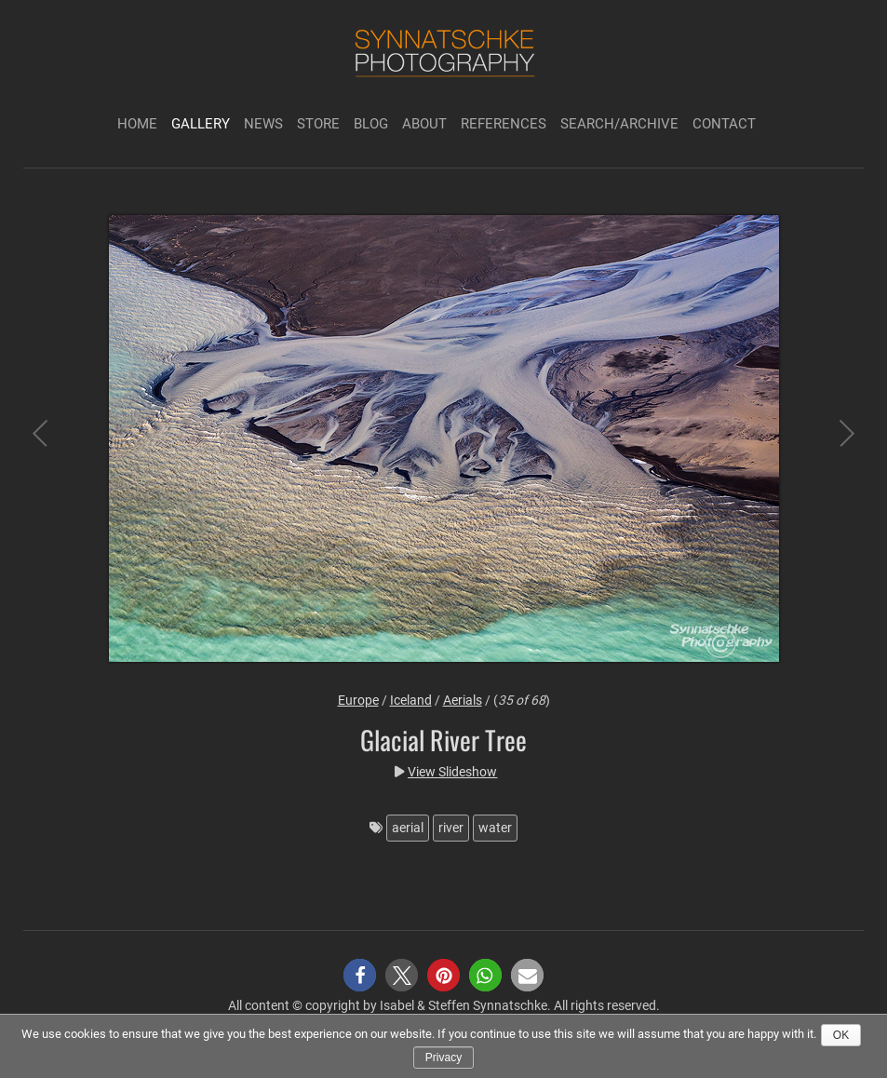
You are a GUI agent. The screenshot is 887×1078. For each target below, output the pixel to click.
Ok (841, 1035)
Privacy (443, 1057)
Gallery (200, 123)
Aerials (462, 700)
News (263, 123)
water (495, 827)
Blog (371, 123)
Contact (724, 123)
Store (318, 123)
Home (137, 123)
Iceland (411, 700)
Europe (358, 700)
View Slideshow (452, 771)
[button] (359, 975)
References (503, 123)
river (451, 827)
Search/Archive (619, 123)
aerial (407, 827)
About (424, 123)
